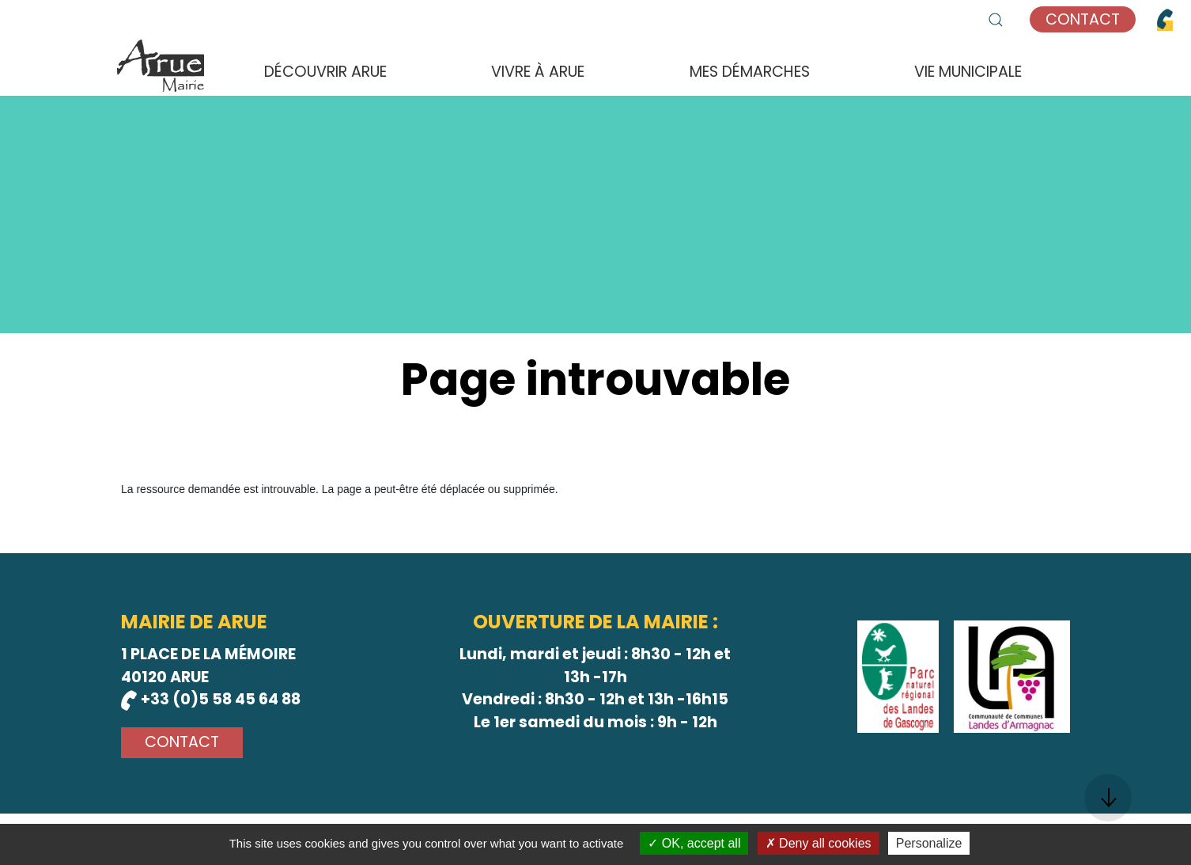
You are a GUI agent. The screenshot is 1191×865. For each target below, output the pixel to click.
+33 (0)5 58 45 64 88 (211, 699)
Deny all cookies (819, 843)
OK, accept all (694, 843)
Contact (1082, 19)
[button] (996, 20)
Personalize (929, 843)
